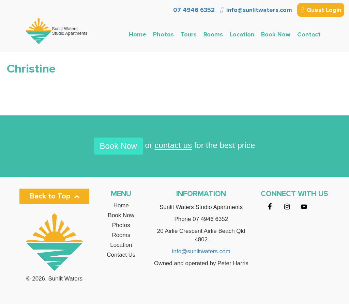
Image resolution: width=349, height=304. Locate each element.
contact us (173, 145)
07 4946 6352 (193, 10)
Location (242, 34)
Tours (189, 34)
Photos (163, 34)
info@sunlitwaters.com (256, 10)
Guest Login (320, 10)
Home (137, 34)
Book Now (275, 34)
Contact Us (121, 255)
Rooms (213, 34)
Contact (309, 34)
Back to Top (54, 196)
